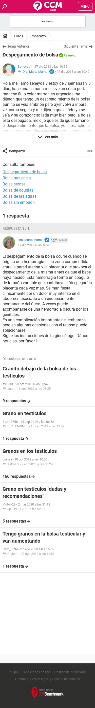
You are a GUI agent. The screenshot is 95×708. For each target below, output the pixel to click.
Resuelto (70, 55)
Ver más (51, 137)
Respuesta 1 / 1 (16, 228)
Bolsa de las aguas (19, 196)
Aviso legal (40, 679)
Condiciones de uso (36, 672)
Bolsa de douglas (18, 190)
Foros (18, 36)
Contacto (21, 679)
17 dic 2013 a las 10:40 (73, 72)
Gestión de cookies (66, 679)
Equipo (13, 672)
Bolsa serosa (14, 184)
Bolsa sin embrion (19, 202)
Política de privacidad (70, 672)
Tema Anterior (18, 46)
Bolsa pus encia (17, 178)
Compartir (17, 151)
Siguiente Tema (76, 46)
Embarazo (38, 36)
